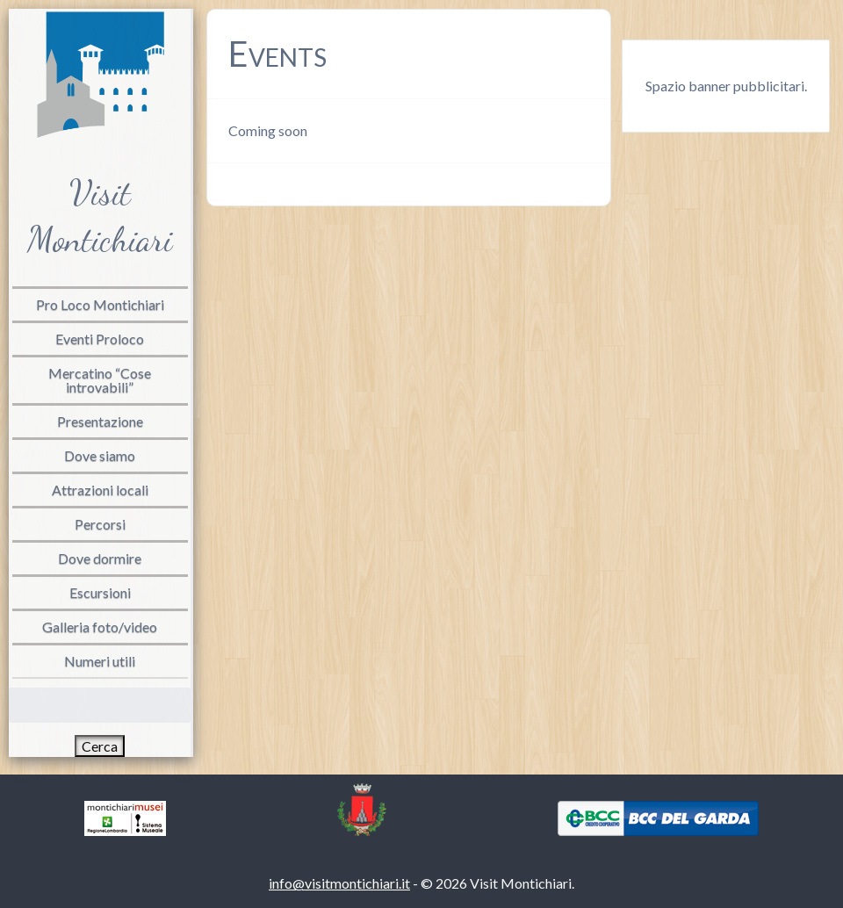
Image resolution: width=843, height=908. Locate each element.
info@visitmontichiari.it (339, 883)
